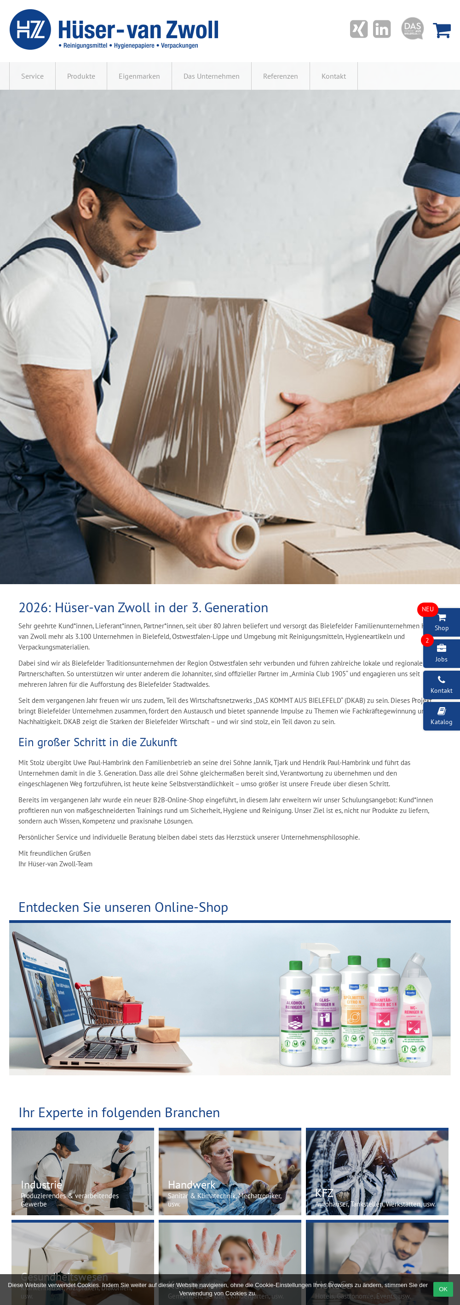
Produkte (81, 76)
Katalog (442, 716)
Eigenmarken (139, 76)
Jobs (435, 651)
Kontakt (334, 76)
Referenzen (280, 76)
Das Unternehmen (212, 76)
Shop (436, 620)
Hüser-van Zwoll (115, 30)
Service (32, 76)
